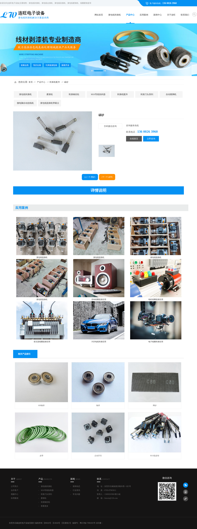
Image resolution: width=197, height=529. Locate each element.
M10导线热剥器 (98, 94)
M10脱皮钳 (154, 456)
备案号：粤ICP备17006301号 (83, 523)
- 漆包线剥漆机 (45, 486)
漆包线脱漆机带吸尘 (49, 103)
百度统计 (66, 523)
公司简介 (14, 486)
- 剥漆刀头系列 (45, 494)
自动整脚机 (171, 94)
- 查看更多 (43, 506)
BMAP (47, 523)
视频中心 (14, 494)
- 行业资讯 (75, 490)
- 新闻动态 (75, 486)
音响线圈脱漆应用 (98, 299)
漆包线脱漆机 (41, 257)
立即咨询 (151, 139)
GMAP (56, 523)
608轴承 (41, 405)
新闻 (75, 479)
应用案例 (144, 15)
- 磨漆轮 (42, 498)
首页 (31, 82)
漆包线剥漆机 (114, 15)
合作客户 (14, 490)
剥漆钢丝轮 (74, 94)
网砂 (155, 405)
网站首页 (99, 15)
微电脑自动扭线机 (25, 103)
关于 (16, 479)
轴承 (98, 405)
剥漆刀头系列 (147, 94)
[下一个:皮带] (107, 177)
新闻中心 (157, 15)
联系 (103, 479)
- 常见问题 (75, 494)
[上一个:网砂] (89, 177)
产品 (45, 479)
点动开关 (98, 456)
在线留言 (134, 139)
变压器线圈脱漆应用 (42, 342)
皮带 (41, 456)
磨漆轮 (49, 94)
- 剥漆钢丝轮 (44, 502)
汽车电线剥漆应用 (98, 342)
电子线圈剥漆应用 (155, 342)
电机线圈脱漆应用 (155, 299)
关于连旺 (171, 15)
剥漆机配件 (55, 82)
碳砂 (66, 82)
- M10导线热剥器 (46, 490)
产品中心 (130, 15)
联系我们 (185, 15)
